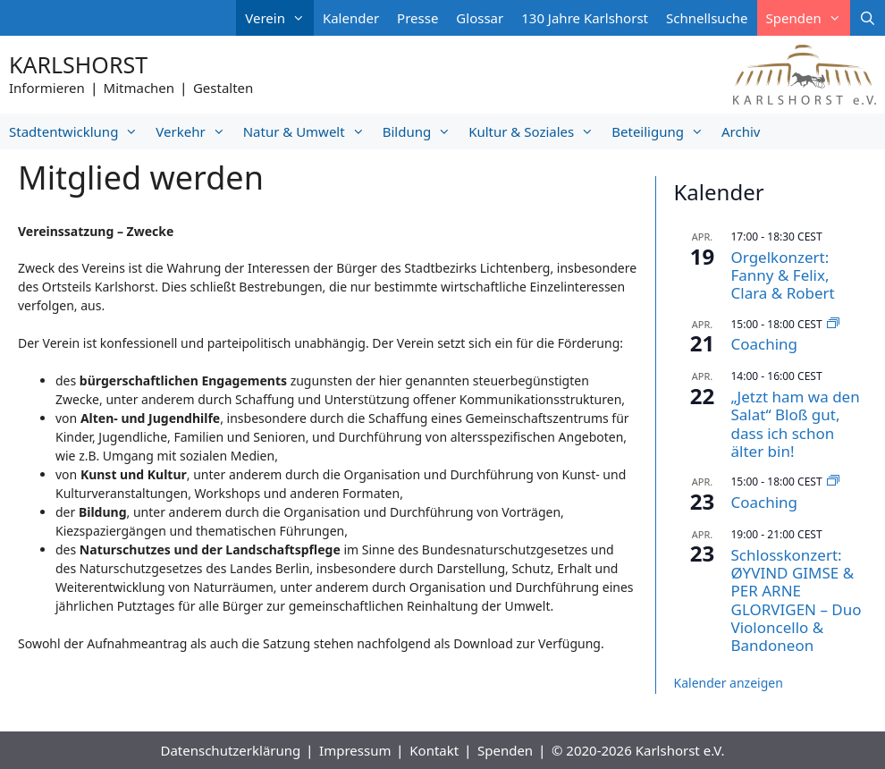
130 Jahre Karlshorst (584, 18)
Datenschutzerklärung (230, 750)
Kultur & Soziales (535, 131)
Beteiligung (661, 131)
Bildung (421, 131)
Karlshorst (78, 64)
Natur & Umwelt (308, 131)
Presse (417, 18)
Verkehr (194, 131)
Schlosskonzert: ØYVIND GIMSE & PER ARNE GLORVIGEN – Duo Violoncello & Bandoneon (796, 600)
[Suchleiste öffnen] (867, 18)
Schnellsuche (707, 18)
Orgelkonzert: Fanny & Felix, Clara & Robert (783, 275)
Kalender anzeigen (728, 682)
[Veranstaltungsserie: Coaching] (833, 324)
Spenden (808, 18)
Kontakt (434, 750)
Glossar (479, 18)
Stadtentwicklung (78, 131)
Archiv (740, 131)
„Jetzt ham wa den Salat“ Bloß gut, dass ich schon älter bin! (795, 423)
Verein (279, 18)
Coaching (764, 344)
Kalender (351, 18)
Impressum (355, 750)
